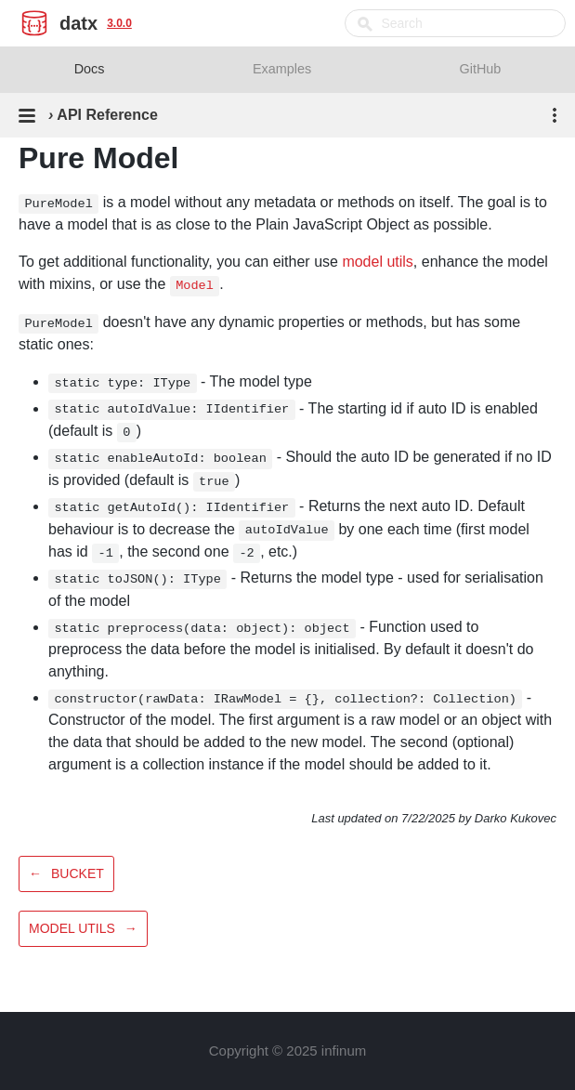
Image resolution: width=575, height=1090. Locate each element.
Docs (89, 68)
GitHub (481, 68)
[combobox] (455, 23)
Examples (282, 68)
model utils (377, 261)
